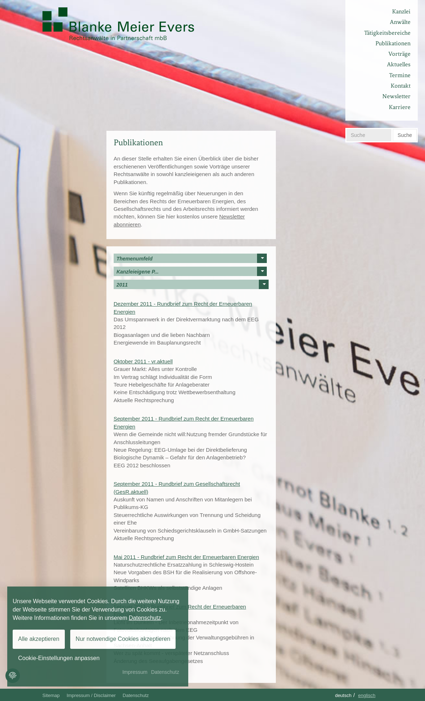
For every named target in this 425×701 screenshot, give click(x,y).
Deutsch (343, 695)
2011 (193, 284)
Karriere (400, 107)
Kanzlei (401, 11)
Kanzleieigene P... (192, 271)
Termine (400, 75)
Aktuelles (399, 64)
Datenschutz (136, 695)
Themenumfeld (192, 258)
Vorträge (399, 53)
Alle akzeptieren (38, 639)
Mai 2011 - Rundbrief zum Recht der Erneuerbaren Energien (186, 557)
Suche (404, 135)
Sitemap (51, 695)
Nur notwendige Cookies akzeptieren (123, 639)
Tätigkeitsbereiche (387, 32)
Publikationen (393, 43)
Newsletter (396, 96)
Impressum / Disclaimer (91, 695)
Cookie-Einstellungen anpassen (59, 658)
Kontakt (401, 85)
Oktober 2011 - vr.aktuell (143, 361)
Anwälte (400, 21)
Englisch (366, 695)
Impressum (134, 672)
